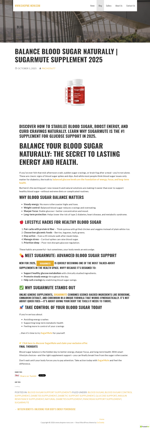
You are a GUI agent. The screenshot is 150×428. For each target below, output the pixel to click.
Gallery (108, 5)
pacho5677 (48, 68)
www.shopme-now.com (27, 5)
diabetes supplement (44, 395)
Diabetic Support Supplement (76, 395)
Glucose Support (106, 395)
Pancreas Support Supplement (102, 399)
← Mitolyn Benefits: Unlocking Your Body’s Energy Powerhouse (45, 409)
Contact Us (130, 5)
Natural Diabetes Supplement (63, 399)
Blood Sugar (96, 392)
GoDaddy (100, 422)
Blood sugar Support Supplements (50, 392)
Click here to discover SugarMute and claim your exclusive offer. (55, 343)
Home (92, 5)
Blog (100, 5)
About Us (118, 5)
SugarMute (45, 263)
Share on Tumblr (28, 375)
